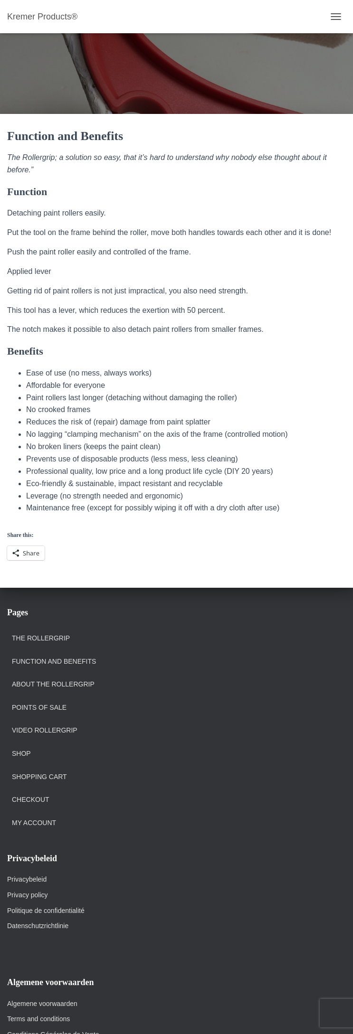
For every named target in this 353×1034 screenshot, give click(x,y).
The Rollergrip (41, 638)
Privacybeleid (27, 879)
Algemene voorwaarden (42, 1003)
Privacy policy (27, 895)
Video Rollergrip (44, 730)
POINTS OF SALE (39, 707)
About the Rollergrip (53, 684)
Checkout (30, 799)
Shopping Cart (39, 776)
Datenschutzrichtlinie (37, 926)
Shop (21, 753)
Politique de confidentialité (46, 910)
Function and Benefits (54, 661)
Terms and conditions (39, 1019)
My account (34, 823)
